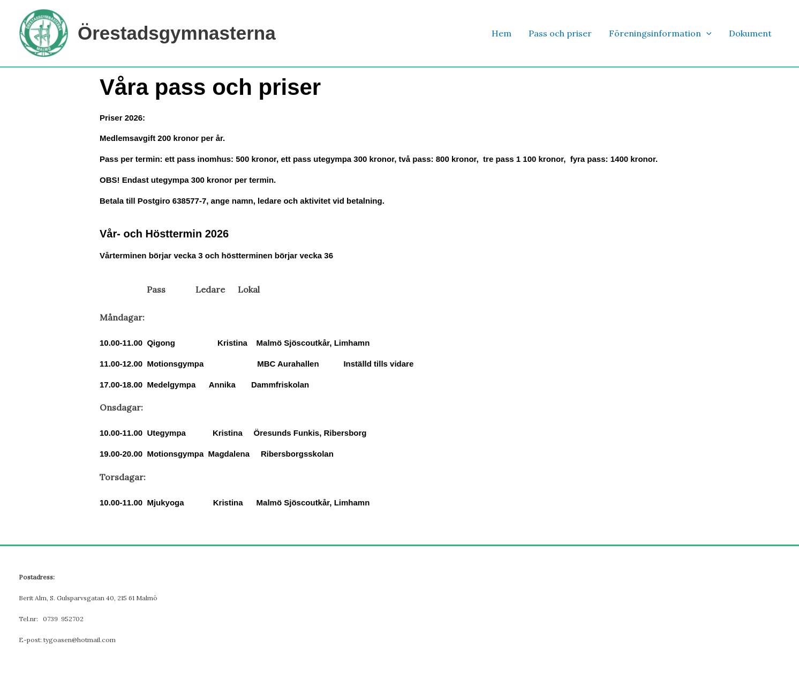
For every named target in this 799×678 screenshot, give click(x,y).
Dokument (750, 33)
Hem (501, 33)
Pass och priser (560, 33)
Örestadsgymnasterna (177, 33)
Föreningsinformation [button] (660, 33)
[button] (706, 33)
